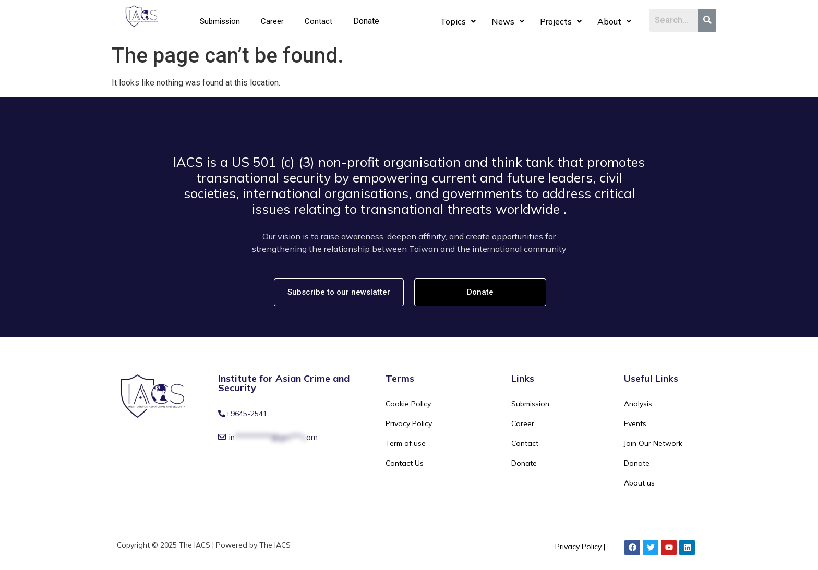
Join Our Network (653, 443)
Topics (458, 21)
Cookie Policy (408, 403)
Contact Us (405, 463)
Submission (220, 21)
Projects (561, 21)
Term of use (406, 443)
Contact (318, 21)
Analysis (638, 403)
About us (639, 483)
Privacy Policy (409, 423)
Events (635, 423)
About (614, 21)
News (507, 21)
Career (272, 21)
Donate (366, 21)
